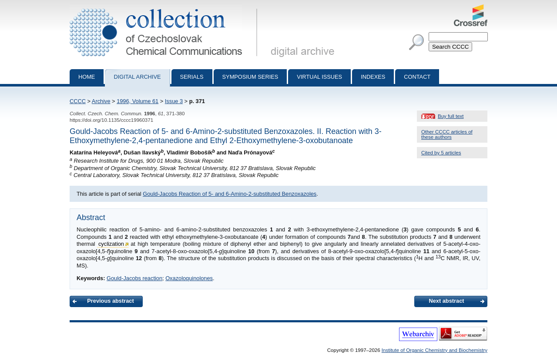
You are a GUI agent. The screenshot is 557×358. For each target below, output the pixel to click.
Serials (192, 77)
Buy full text (451, 116)
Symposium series (250, 77)
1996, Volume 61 (137, 101)
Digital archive (137, 77)
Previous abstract (110, 301)
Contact (417, 77)
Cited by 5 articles (441, 152)
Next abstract (446, 301)
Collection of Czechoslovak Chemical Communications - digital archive (165, 7)
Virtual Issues (319, 77)
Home (86, 77)
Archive (101, 101)
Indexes (373, 77)
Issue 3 (174, 101)
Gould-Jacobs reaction (134, 278)
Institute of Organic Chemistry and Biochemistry (434, 350)
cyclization (111, 244)
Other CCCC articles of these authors (447, 134)
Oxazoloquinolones (189, 278)
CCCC (78, 101)
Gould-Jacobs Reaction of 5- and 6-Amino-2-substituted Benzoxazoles (229, 194)
